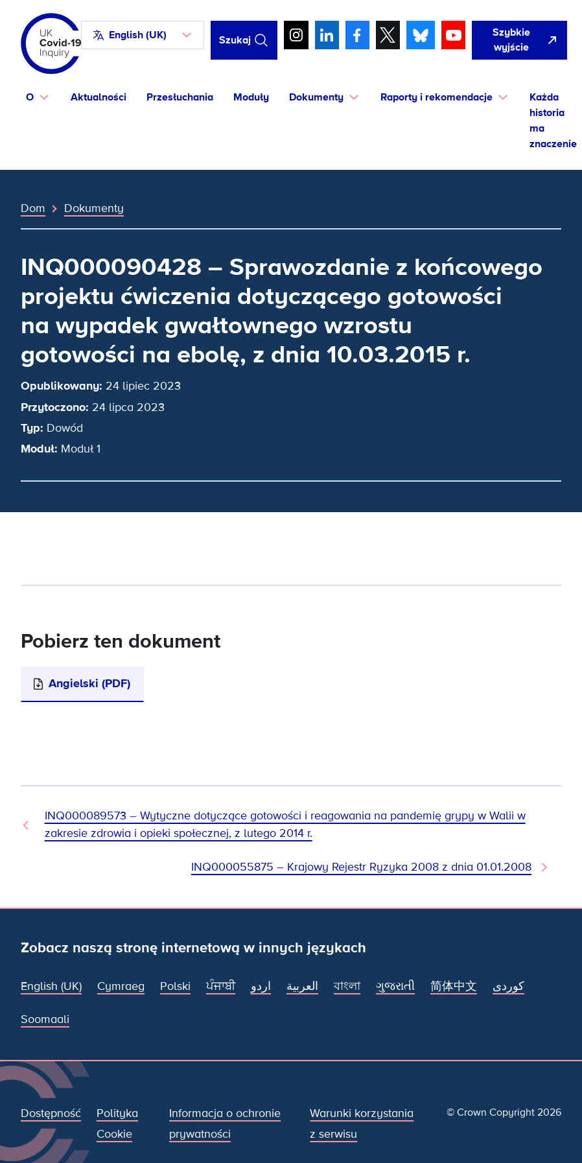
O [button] (30, 97)
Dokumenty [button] (316, 97)
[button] (142, 35)
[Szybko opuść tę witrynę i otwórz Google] (519, 40)
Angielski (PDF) (89, 683)
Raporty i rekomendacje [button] (436, 97)
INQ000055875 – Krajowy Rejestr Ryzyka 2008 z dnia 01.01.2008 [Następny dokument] (361, 867)
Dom (33, 208)
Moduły (251, 97)
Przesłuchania (179, 97)
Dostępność (51, 1113)
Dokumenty (94, 208)
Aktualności (98, 97)
